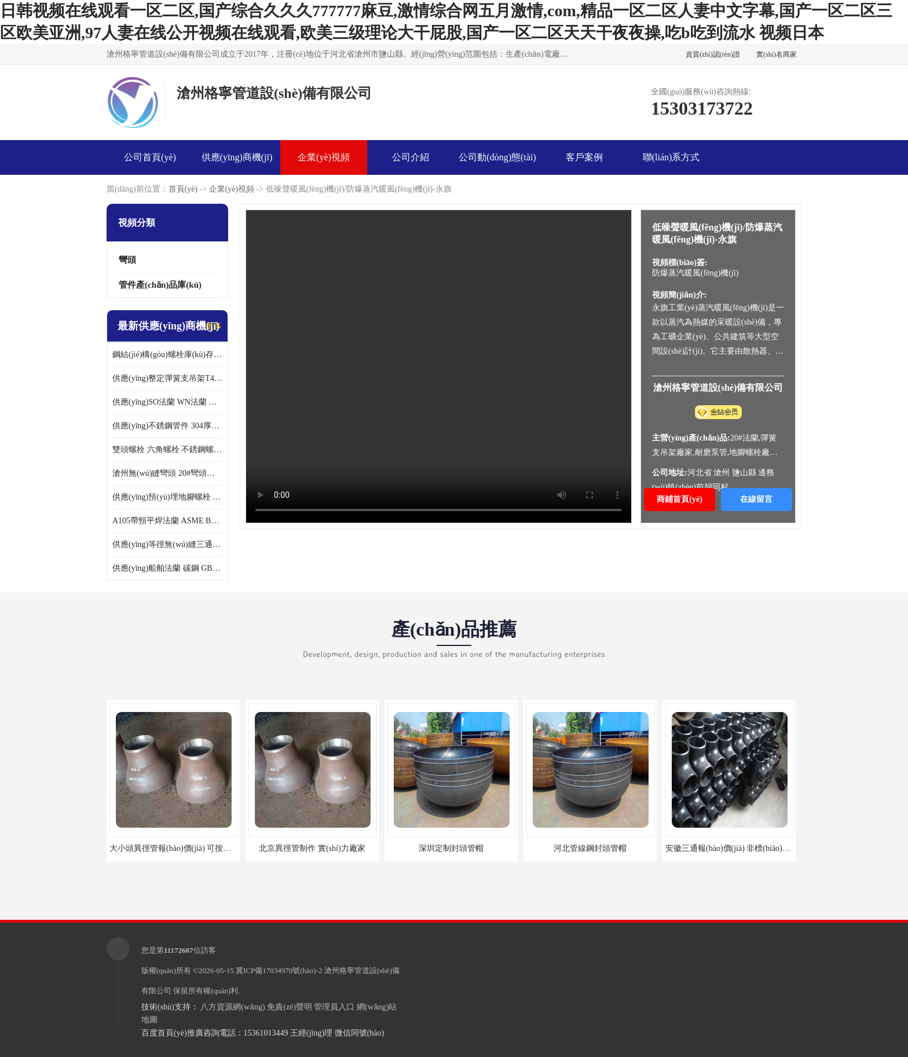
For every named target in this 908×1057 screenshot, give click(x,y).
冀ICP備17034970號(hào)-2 (279, 970)
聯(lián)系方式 (671, 157)
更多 (214, 326)
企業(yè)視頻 (324, 157)
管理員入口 (334, 1007)
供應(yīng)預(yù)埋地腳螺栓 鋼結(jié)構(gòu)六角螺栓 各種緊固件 (167, 497)
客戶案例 (584, 157)
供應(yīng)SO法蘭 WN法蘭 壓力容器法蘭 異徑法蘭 (167, 402)
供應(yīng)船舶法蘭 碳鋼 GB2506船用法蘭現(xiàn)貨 (167, 568)
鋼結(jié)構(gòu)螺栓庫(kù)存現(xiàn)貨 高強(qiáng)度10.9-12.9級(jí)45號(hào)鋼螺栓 (167, 354)
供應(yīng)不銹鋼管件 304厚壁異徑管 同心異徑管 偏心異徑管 (167, 425)
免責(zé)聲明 (289, 1007)
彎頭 (127, 260)
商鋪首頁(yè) (679, 499)
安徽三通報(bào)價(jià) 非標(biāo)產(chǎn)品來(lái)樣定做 (765, 848)
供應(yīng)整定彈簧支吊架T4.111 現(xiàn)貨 (167, 378)
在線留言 (756, 499)
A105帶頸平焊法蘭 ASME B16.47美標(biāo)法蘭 (167, 520)
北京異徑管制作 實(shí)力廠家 (312, 848)
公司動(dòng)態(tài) (497, 157)
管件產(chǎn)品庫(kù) (160, 284)
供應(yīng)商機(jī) (237, 157)
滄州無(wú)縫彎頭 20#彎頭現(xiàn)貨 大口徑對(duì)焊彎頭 (167, 473)
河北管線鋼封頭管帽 (590, 848)
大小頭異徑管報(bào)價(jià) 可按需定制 (178, 848)
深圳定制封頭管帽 (451, 848)
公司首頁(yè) (150, 157)
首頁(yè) (183, 189)
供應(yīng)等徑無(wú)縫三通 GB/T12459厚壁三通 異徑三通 (167, 544)
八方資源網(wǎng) (232, 1007)
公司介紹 (410, 157)
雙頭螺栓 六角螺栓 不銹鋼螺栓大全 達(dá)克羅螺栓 (167, 449)
